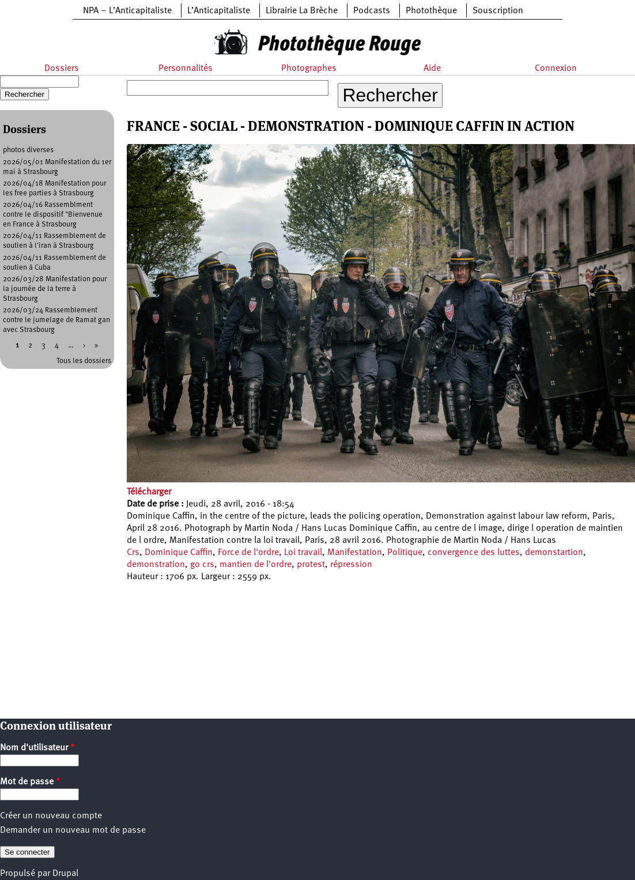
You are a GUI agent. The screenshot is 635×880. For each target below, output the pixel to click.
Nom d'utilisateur (37, 748)
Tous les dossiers (83, 361)
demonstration (156, 564)
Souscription (498, 11)
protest (311, 564)
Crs (133, 552)
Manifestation (354, 552)
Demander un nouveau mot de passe (73, 830)
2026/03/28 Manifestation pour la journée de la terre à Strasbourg (55, 289)
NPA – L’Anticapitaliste (127, 11)
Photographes (309, 68)
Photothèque (431, 11)
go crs (202, 564)
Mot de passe (30, 782)
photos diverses (28, 150)
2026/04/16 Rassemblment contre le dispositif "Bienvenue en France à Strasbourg (53, 214)
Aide (432, 68)
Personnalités (185, 68)
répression (351, 564)
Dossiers (61, 68)
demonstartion (554, 552)
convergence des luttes (474, 552)
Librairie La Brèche (302, 11)
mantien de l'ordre (256, 564)
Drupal (65, 873)
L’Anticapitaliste (218, 11)
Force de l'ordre (248, 552)
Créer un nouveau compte (51, 816)
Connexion (556, 68)
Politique (404, 552)
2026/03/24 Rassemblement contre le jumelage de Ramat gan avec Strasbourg (56, 320)
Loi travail (303, 552)
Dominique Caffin (179, 552)
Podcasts (371, 11)
